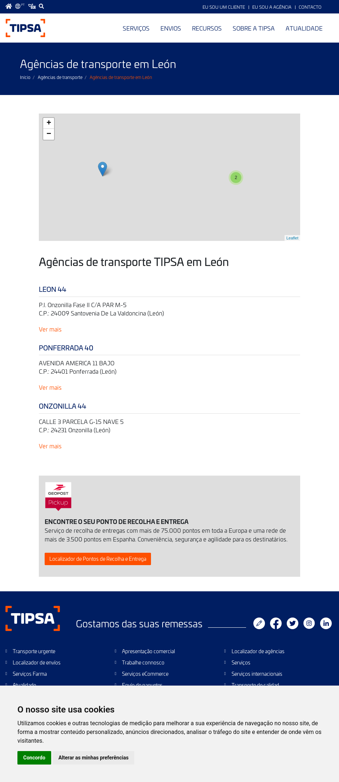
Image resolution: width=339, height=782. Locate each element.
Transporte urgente (34, 651)
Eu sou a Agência (271, 7)
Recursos (207, 28)
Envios (170, 28)
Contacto (310, 7)
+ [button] (48, 123)
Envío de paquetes (142, 685)
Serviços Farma (30, 673)
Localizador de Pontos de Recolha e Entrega (97, 558)
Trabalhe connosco (143, 662)
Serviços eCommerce (145, 673)
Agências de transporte (60, 77)
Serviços (136, 28)
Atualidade (304, 28)
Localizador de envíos (37, 662)
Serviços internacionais (257, 673)
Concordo (34, 758)
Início (25, 77)
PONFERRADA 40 (66, 347)
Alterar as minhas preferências (93, 758)
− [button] (48, 134)
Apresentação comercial (148, 651)
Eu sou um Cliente (224, 7)
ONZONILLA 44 (62, 405)
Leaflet (292, 238)
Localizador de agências (258, 651)
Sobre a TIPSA (254, 28)
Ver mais (50, 329)
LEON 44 (52, 289)
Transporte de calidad (255, 685)
